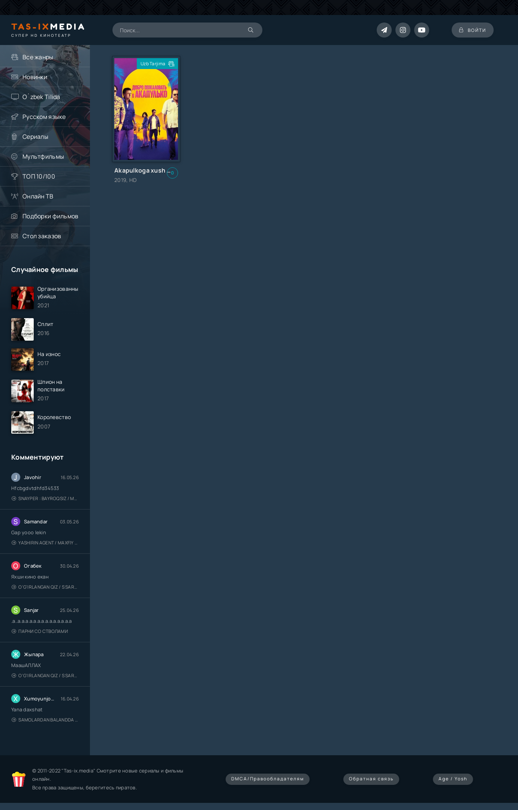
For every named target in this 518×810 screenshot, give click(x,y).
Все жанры (38, 57)
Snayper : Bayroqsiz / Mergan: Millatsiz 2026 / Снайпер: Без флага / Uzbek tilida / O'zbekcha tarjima (45, 498)
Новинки (34, 77)
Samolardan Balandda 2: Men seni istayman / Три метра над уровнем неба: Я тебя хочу (45, 720)
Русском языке (44, 117)
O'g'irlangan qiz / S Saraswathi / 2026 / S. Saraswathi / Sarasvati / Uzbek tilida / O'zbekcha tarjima (45, 587)
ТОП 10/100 (38, 176)
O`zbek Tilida (41, 97)
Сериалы (35, 136)
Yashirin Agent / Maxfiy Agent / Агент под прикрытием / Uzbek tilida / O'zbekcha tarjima (45, 542)
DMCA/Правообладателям (267, 778)
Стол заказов (41, 236)
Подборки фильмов (50, 216)
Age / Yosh (453, 778)
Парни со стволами (40, 631)
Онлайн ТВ (38, 196)
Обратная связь (371, 778)
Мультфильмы (43, 156)
